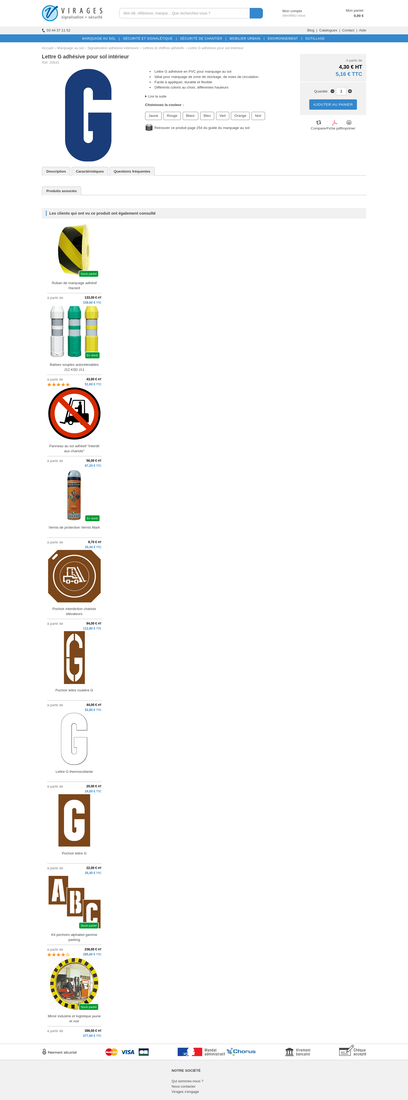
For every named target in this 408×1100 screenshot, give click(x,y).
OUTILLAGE (314, 38)
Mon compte (287, 11)
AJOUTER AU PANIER (333, 105)
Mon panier (355, 10)
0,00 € (359, 16)
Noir (258, 116)
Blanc (190, 116)
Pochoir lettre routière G (74, 690)
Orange (240, 116)
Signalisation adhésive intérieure (112, 48)
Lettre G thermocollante (74, 772)
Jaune (153, 116)
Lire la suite (157, 96)
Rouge (172, 116)
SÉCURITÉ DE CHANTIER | (202, 38)
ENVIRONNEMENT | (284, 38)
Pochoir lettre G (74, 853)
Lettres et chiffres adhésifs (163, 48)
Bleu (207, 116)
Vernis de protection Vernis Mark (74, 527)
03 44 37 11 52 (56, 30)
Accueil (47, 48)
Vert (222, 116)
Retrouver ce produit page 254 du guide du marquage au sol (201, 128)
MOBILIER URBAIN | (246, 38)
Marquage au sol (70, 48)
